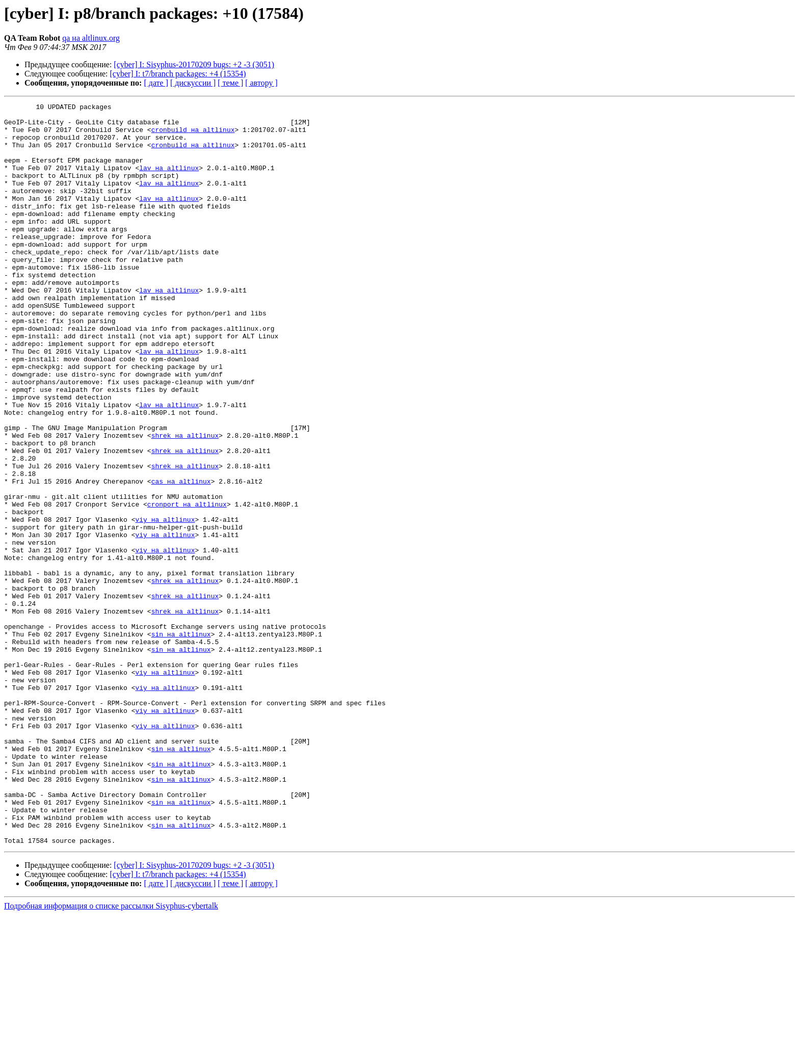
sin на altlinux (181, 741)
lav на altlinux (169, 181)
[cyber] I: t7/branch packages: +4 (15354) (178, 73)
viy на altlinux (165, 603)
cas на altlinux (181, 557)
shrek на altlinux (185, 502)
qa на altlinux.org (91, 38)
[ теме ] (230, 82)
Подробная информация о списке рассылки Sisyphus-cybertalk (111, 1054)
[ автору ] (261, 82)
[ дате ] (156, 82)
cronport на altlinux (187, 585)
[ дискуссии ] (193, 82)
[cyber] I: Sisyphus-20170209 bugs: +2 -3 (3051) (194, 64)
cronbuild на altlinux (193, 135)
